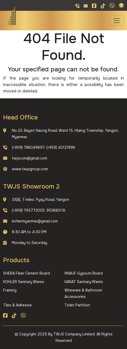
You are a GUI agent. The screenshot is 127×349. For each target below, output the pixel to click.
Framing (10, 290)
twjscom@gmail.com (29, 158)
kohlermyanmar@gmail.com (35, 221)
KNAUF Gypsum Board (84, 273)
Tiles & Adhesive (17, 305)
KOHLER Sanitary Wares (23, 281)
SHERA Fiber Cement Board (26, 273)
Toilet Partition (77, 305)
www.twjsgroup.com (30, 169)
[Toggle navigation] (116, 20)
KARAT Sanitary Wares (84, 281)
